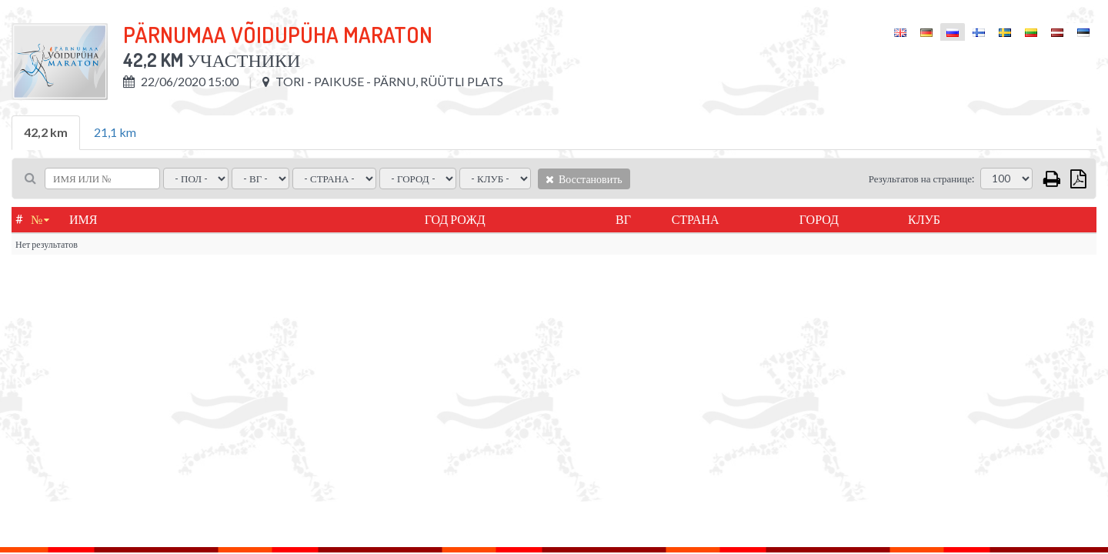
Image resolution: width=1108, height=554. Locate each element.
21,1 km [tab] (115, 132)
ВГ (623, 219)
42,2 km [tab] (46, 132)
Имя (83, 219)
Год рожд (455, 219)
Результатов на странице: (921, 178)
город (819, 219)
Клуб (924, 219)
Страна (695, 219)
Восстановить (584, 178)
